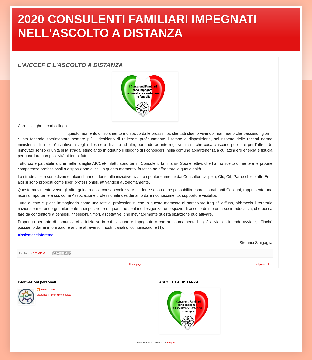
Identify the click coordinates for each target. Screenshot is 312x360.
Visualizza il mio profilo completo (54, 294)
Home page (135, 264)
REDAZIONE (48, 289)
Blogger (171, 342)
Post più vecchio (262, 264)
